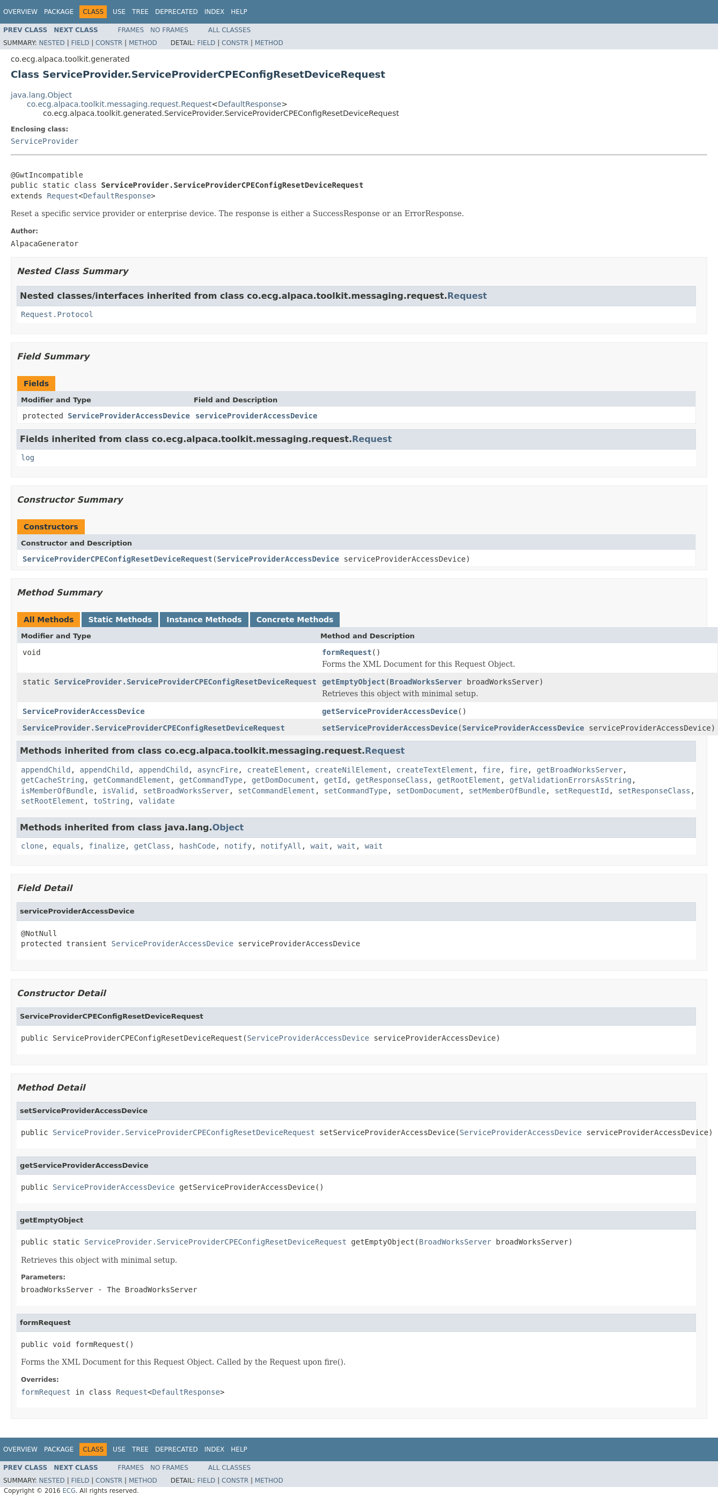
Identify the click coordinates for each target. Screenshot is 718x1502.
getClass (152, 846)
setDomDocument (428, 790)
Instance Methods (203, 619)
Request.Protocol (57, 314)
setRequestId (582, 790)
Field (80, 43)
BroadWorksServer (426, 682)
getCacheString (52, 780)
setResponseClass (654, 790)
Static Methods (120, 619)
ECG (69, 1490)
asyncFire (217, 769)
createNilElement (351, 769)
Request (62, 196)
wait (320, 846)
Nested (51, 43)
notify (238, 846)
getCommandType (211, 780)
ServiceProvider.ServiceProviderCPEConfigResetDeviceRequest (185, 682)
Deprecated (176, 12)
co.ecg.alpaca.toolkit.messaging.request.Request (119, 104)
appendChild (46, 769)
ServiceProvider (44, 141)
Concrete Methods (295, 619)
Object (228, 827)
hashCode (197, 846)
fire (491, 769)
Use (119, 12)
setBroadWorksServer (186, 790)
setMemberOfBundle (507, 790)
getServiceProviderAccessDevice (390, 711)
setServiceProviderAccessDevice (390, 728)
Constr (109, 43)
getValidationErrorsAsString (570, 780)
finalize (106, 846)
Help (239, 12)
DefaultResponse (249, 104)
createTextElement (435, 769)
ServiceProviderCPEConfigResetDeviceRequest (118, 559)
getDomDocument (283, 780)
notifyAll (281, 846)
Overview (20, 12)
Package (59, 12)
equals (66, 846)
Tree (140, 12)
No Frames (169, 30)
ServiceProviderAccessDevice (129, 415)
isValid (118, 790)
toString (111, 801)
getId (335, 780)
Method (143, 43)
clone (32, 846)
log (27, 457)
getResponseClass (392, 780)
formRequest (347, 652)
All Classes (229, 30)
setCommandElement (276, 790)
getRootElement (469, 780)
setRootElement (52, 801)
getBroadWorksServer (579, 769)
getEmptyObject (353, 682)
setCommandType (355, 790)
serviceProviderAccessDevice (256, 415)
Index (214, 12)
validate (156, 801)
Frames (131, 30)
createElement (276, 769)
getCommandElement (131, 780)
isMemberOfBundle (57, 790)
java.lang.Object (41, 95)
